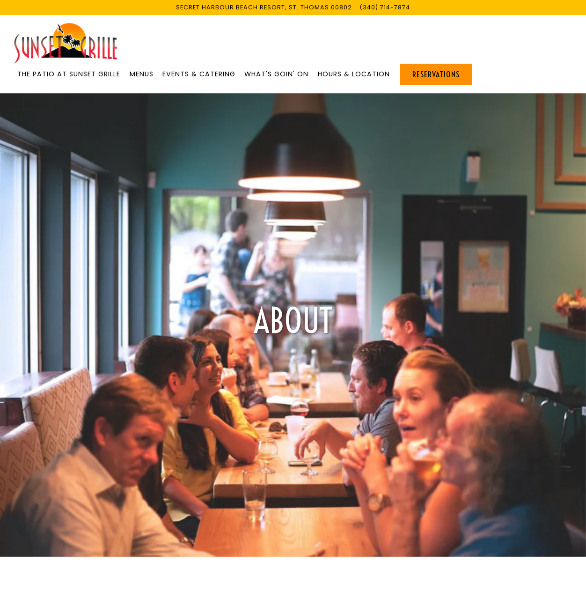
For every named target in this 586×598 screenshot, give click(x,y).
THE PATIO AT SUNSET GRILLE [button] (68, 74)
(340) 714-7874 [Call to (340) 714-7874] (384, 7)
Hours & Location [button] (354, 74)
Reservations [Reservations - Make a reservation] (436, 74)
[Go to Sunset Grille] (264, 7)
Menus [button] (142, 74)
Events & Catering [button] (198, 74)
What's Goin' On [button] (276, 74)
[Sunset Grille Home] (65, 43)
